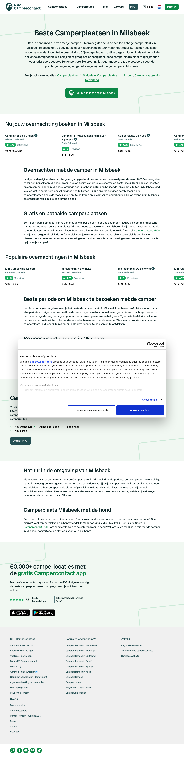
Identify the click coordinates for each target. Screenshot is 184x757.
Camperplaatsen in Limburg (115, 75)
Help (148, 7)
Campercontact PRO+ (147, 230)
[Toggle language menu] (159, 7)
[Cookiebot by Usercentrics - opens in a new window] (149, 344)
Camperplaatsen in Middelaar (76, 75)
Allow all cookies (140, 410)
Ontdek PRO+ (21, 440)
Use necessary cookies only (91, 410)
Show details (150, 399)
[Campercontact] (25, 7)
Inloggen (171, 6)
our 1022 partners (41, 361)
